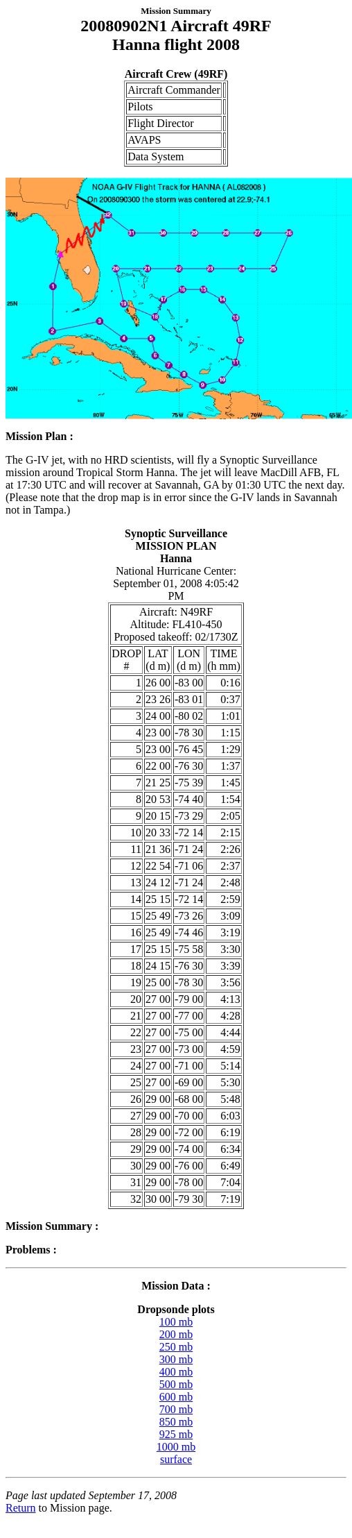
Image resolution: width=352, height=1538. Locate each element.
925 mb (176, 1434)
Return (21, 1508)
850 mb (176, 1422)
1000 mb (176, 1447)
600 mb (176, 1397)
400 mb (176, 1372)
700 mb (176, 1409)
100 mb (176, 1322)
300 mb (176, 1359)
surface (176, 1459)
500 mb (176, 1384)
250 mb (176, 1347)
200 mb (176, 1334)
